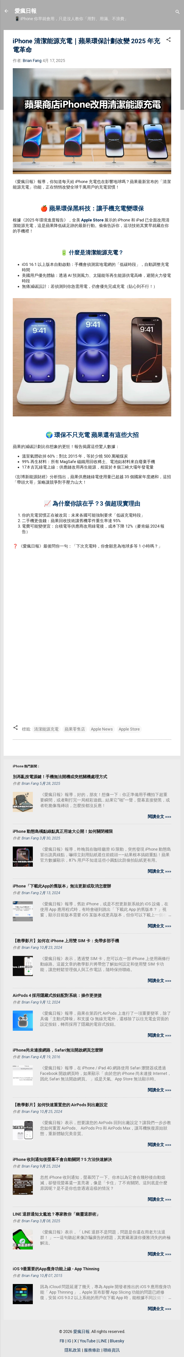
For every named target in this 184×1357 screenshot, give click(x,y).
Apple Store (92, 220)
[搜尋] (177, 12)
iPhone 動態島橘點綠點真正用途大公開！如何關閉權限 (63, 831)
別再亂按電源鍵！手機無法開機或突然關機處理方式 (60, 776)
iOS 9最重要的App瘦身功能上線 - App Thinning (56, 1268)
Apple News (102, 729)
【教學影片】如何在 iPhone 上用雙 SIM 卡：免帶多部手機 (66, 940)
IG (69, 1340)
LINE (102, 1340)
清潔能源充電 (101, 252)
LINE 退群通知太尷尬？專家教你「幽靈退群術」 (56, 1214)
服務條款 (92, 1350)
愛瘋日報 (25, 11)
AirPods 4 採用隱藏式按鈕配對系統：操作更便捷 (57, 995)
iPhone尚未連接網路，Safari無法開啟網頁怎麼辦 (58, 1050)
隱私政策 (73, 1350)
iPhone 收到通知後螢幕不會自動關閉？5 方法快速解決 (62, 1159)
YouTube (88, 1340)
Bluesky (117, 1340)
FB (62, 1340)
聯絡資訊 (111, 1350)
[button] (168, 40)
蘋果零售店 (75, 729)
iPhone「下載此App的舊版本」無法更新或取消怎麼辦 (62, 886)
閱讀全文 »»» (159, 816)
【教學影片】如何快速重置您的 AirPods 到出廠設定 (60, 1104)
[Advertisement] (92, 590)
